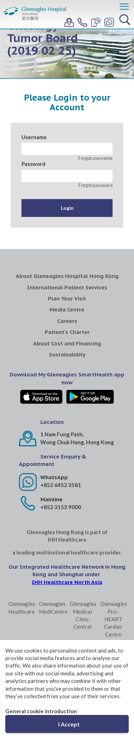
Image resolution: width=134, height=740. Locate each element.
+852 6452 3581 (60, 485)
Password (33, 164)
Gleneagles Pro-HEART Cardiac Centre (113, 619)
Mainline (51, 499)
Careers (67, 321)
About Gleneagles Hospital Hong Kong (67, 276)
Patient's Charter (67, 332)
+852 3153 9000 (60, 507)
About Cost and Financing (67, 343)
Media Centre (67, 309)
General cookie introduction (41, 711)
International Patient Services (67, 287)
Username (34, 137)
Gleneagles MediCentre (51, 607)
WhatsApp (54, 477)
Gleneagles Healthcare (21, 607)
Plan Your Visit (67, 298)
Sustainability (67, 354)
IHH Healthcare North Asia (67, 582)
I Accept (69, 724)
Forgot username (95, 158)
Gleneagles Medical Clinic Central (82, 615)
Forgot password (96, 185)
